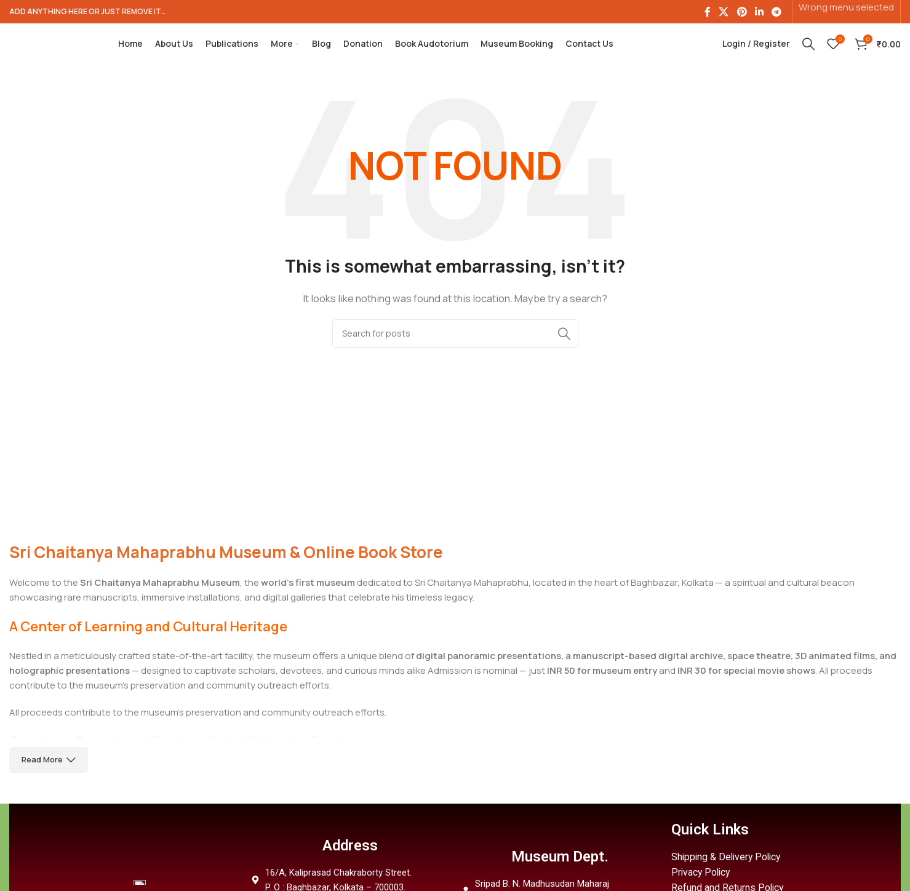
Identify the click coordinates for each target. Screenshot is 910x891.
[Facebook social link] (707, 12)
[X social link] (724, 12)
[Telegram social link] (777, 12)
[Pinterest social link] (742, 12)
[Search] (808, 52)
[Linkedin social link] (759, 12)
